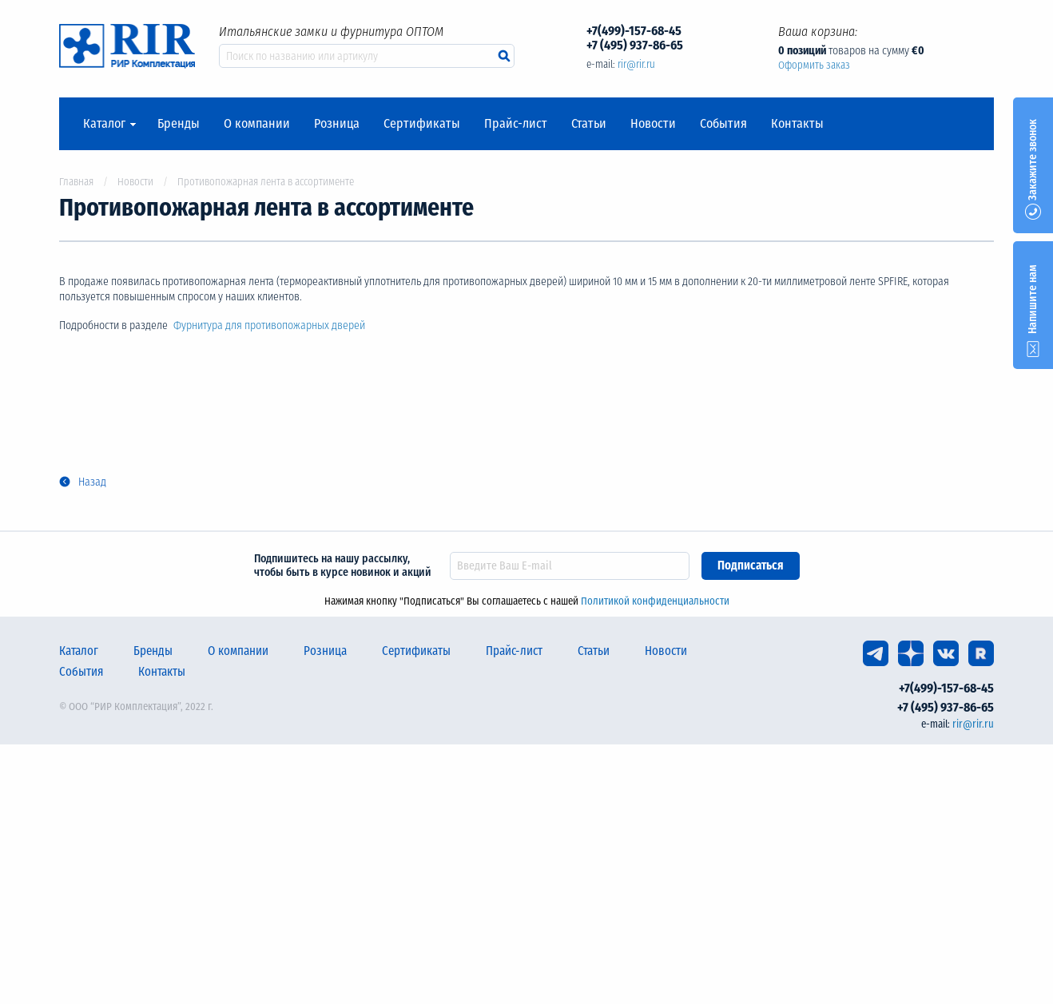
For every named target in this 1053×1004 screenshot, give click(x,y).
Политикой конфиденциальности (655, 601)
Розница (337, 123)
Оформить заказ (814, 65)
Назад (92, 482)
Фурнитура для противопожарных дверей (270, 325)
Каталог (104, 123)
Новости (653, 123)
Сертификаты (421, 123)
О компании (257, 123)
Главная (76, 182)
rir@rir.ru (636, 64)
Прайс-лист (515, 123)
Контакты (797, 123)
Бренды (178, 123)
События (723, 123)
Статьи (588, 123)
